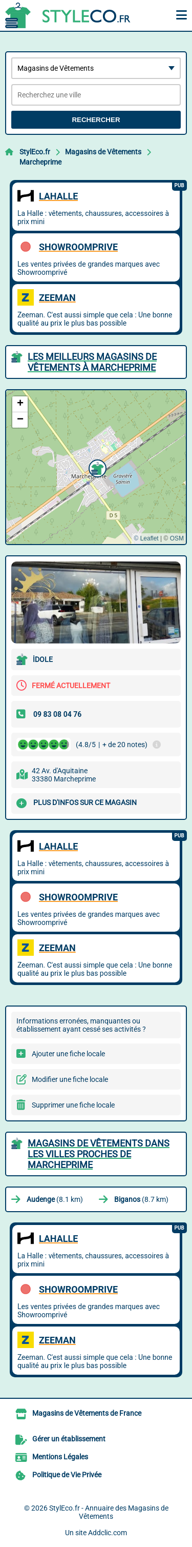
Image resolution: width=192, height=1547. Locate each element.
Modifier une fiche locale (70, 1079)
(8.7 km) (141, 1199)
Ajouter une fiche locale (68, 1054)
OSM (177, 538)
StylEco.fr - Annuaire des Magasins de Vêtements (108, 1512)
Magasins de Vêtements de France (86, 1413)
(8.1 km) (55, 1199)
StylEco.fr (34, 152)
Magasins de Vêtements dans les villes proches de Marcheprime (98, 1154)
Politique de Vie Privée (66, 1475)
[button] (96, 467)
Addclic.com (107, 1533)
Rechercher (96, 120)
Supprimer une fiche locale (73, 1105)
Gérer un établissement (68, 1439)
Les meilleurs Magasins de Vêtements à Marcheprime (92, 362)
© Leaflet (146, 538)
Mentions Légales (60, 1457)
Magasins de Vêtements (103, 152)
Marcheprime (40, 162)
